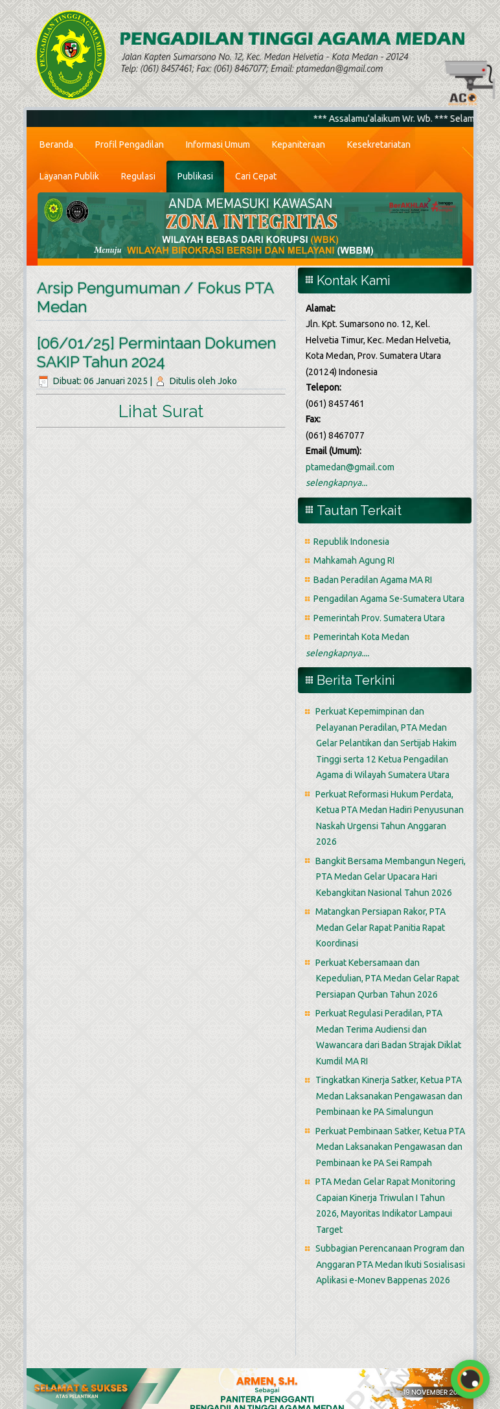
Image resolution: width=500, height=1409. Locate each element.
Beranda (56, 144)
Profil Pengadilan (129, 144)
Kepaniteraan (298, 144)
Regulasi (138, 176)
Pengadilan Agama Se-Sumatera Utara (388, 598)
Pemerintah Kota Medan (361, 637)
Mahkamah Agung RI (353, 560)
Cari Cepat (256, 176)
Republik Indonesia (351, 541)
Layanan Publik (69, 176)
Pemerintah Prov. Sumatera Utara (379, 618)
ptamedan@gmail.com (350, 467)
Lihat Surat (161, 411)
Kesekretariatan (379, 144)
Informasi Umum (218, 144)
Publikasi (195, 176)
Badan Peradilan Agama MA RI (372, 580)
